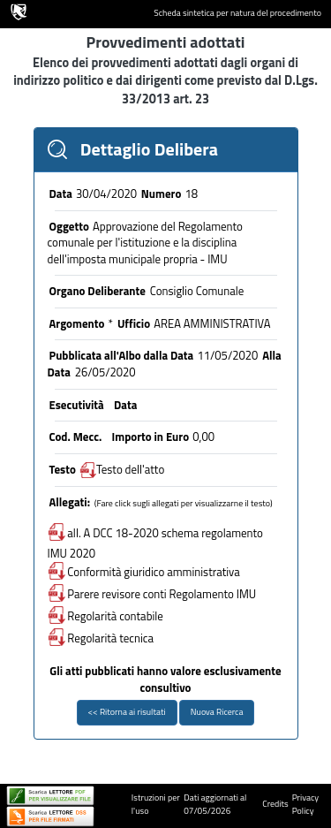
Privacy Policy (306, 804)
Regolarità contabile (105, 616)
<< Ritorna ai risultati (127, 711)
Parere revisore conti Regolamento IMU (152, 594)
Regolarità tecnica (101, 638)
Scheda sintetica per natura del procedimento (237, 13)
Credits (275, 803)
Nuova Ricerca (217, 711)
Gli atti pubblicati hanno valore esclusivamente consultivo (165, 679)
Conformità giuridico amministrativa (144, 572)
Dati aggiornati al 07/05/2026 (215, 804)
